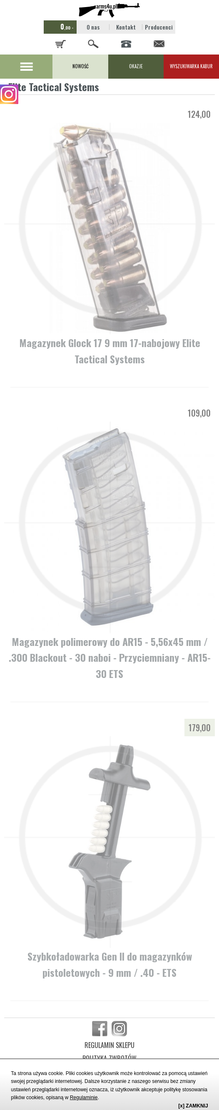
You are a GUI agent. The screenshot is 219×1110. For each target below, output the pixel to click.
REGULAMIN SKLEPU (109, 1045)
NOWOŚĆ (80, 66)
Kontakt (126, 26)
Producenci (159, 26)
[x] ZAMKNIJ (193, 1106)
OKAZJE (136, 66)
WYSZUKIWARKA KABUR (191, 66)
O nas (93, 26)
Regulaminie (84, 1097)
